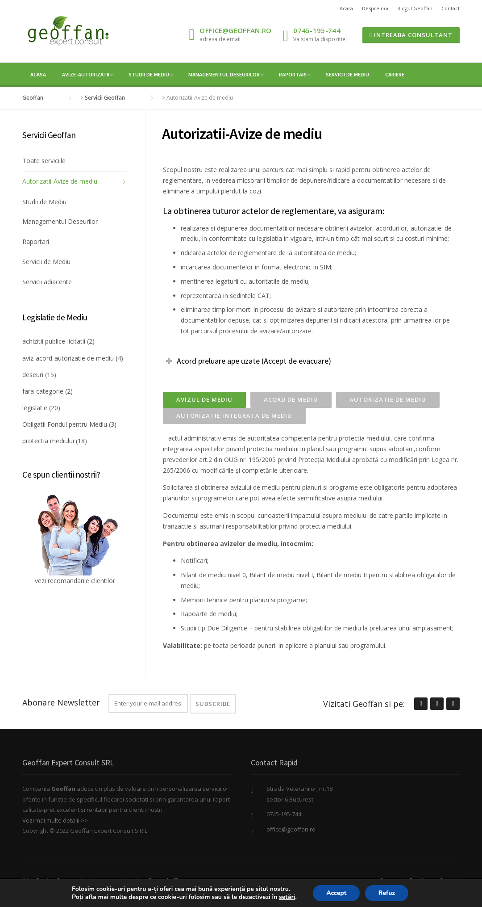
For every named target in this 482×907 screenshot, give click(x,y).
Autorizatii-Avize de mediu (59, 181)
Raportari (293, 74)
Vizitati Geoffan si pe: (364, 703)
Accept (336, 893)
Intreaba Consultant (411, 35)
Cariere (394, 74)
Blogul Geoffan (414, 8)
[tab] (204, 400)
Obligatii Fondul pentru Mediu (64, 424)
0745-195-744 (317, 30)
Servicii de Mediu (347, 74)
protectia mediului (48, 441)
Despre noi (375, 8)
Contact (450, 8)
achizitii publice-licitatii (53, 341)
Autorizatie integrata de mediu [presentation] (234, 416)
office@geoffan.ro (235, 30)
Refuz (386, 893)
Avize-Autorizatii (85, 74)
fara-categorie (42, 391)
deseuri (32, 374)
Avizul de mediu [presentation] (204, 399)
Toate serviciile (44, 160)
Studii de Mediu (44, 201)
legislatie (34, 407)
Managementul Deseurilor (224, 74)
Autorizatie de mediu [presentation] (387, 399)
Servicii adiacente (47, 281)
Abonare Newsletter (61, 702)
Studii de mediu (149, 74)
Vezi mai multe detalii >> (55, 820)
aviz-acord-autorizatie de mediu (68, 358)
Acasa (346, 8)
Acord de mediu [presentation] (291, 399)
